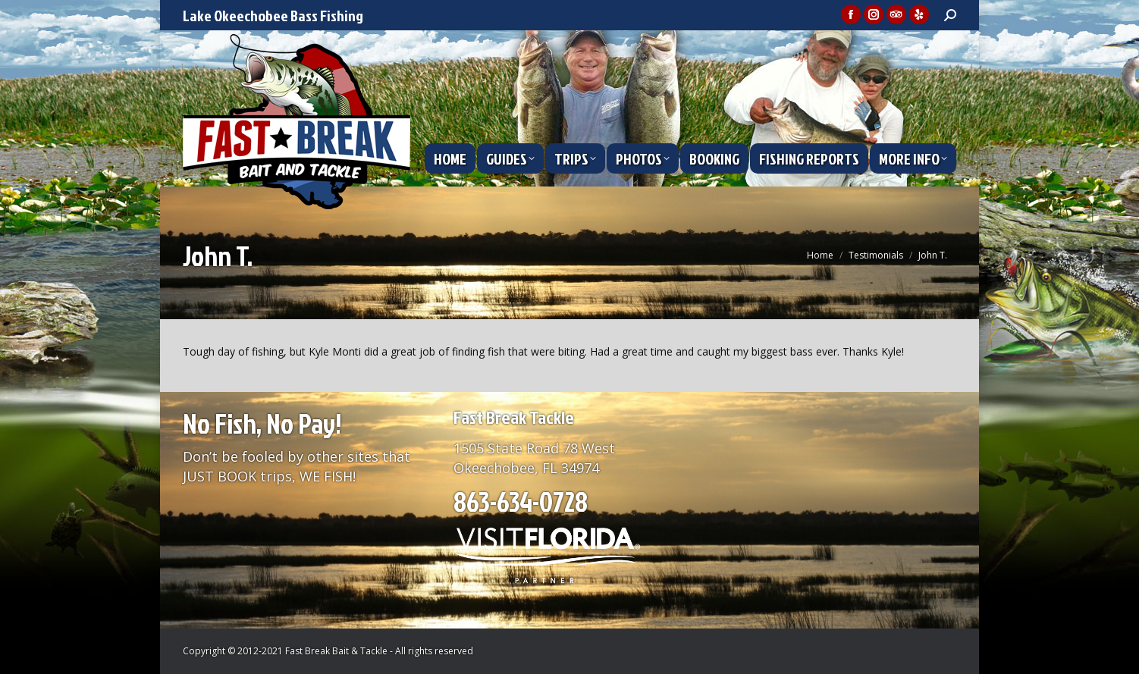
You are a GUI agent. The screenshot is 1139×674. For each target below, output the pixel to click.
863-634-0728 (520, 501)
